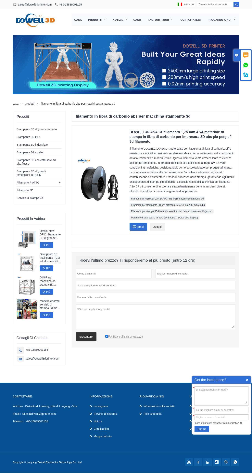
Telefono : (19, 422)
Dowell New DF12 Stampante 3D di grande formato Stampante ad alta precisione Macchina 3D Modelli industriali (50, 235)
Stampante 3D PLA (28, 138)
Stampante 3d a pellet (30, 153)
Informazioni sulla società (159, 407)
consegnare (101, 407)
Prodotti (97, 20)
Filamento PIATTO (28, 183)
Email (138, 227)
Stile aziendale (152, 414)
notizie (120, 20)
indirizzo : (18, 407)
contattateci (191, 20)
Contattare (22, 397)
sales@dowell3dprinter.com (35, 4)
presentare (86, 337)
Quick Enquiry (247, 380)
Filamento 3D (25, 191)
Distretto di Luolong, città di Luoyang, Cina (51, 407)
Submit (201, 429)
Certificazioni (101, 429)
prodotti (29, 104)
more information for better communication (217, 423)
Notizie (98, 422)
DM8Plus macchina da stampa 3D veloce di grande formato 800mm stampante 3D (50, 282)
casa (78, 20)
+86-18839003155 (70, 4)
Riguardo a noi (221, 20)
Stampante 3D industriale (32, 145)
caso (137, 20)
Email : (17, 414)
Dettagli (157, 227)
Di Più (46, 246)
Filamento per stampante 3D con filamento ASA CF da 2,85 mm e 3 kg (168, 206)
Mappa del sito (103, 437)
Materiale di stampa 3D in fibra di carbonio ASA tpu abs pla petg (164, 218)
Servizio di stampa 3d (30, 198)
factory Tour (160, 20)
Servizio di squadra (105, 414)
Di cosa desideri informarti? (221, 396)
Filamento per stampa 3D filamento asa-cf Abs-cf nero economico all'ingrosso (171, 212)
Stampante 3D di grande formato (37, 130)
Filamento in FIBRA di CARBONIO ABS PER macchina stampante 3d (167, 199)
